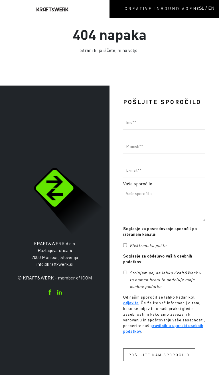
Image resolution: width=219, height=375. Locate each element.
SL (201, 8)
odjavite (131, 302)
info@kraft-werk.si (54, 264)
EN (211, 8)
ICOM (86, 278)
